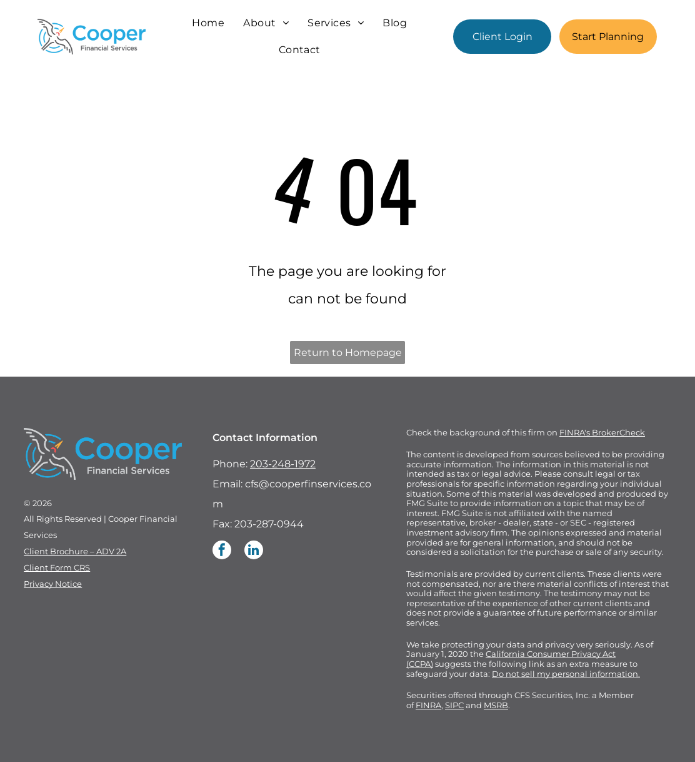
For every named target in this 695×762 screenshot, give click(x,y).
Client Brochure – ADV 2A (75, 551)
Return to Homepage (348, 352)
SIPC (454, 705)
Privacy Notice (53, 584)
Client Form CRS (57, 567)
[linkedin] (253, 551)
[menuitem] (208, 23)
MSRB (496, 705)
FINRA (428, 705)
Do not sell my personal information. (566, 674)
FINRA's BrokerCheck (602, 432)
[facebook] (221, 551)
